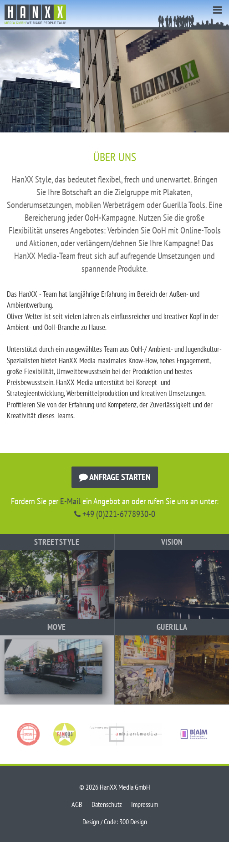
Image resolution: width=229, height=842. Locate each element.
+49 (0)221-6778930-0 (114, 514)
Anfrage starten (115, 477)
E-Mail (70, 501)
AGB (76, 804)
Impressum (144, 804)
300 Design (133, 821)
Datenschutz (107, 804)
